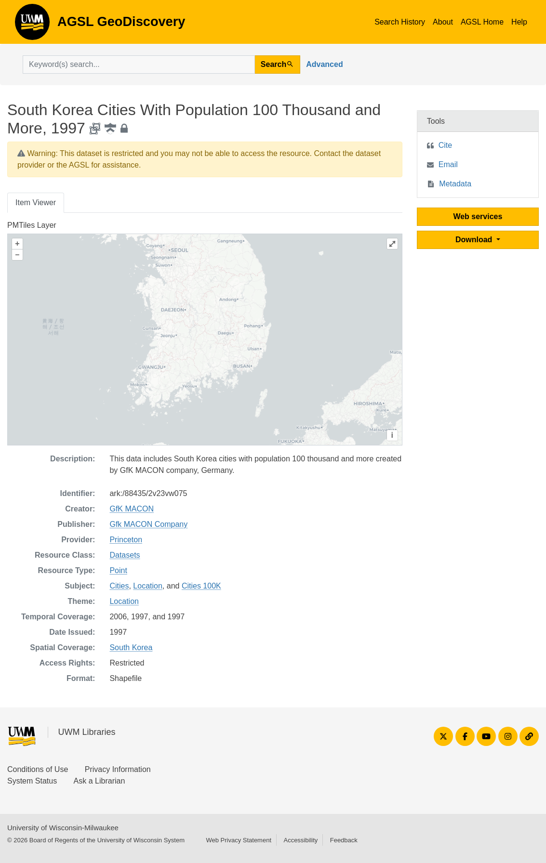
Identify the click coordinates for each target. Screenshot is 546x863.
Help (519, 22)
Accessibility (300, 840)
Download (474, 239)
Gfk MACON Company (148, 524)
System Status (32, 781)
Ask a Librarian (99, 781)
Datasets (124, 555)
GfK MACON (131, 509)
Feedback (344, 840)
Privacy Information (118, 769)
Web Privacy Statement (238, 840)
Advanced (324, 64)
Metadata (455, 184)
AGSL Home (482, 22)
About (443, 22)
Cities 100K (201, 586)
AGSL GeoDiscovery (32, 25)
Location (147, 586)
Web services (477, 216)
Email (448, 164)
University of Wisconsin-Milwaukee (63, 828)
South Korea (130, 647)
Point (118, 570)
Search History (399, 22)
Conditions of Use (37, 769)
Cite (445, 145)
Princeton (125, 540)
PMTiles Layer (31, 225)
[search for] (139, 64)
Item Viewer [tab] (35, 202)
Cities (119, 586)
